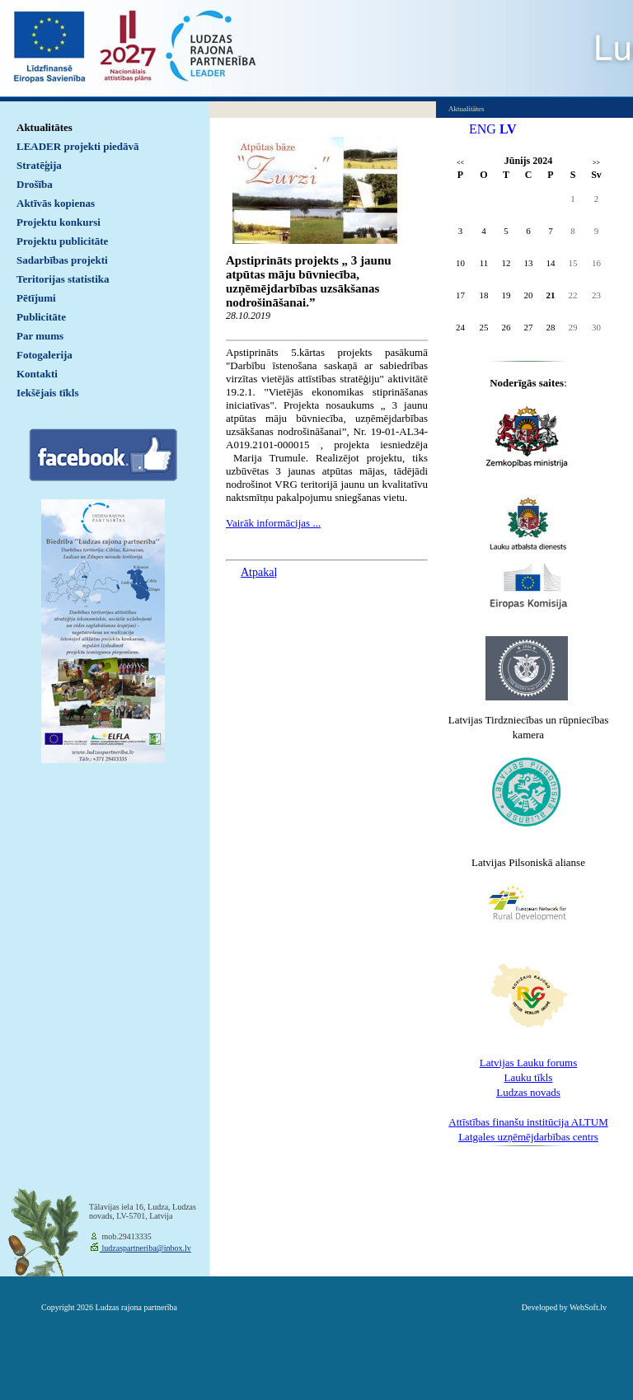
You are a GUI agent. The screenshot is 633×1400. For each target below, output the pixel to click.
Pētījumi (36, 298)
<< (460, 162)
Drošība (34, 184)
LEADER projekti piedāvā (77, 146)
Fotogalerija (44, 355)
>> (596, 162)
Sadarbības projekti (62, 260)
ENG (482, 129)
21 (551, 295)
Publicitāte (41, 317)
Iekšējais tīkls (47, 392)
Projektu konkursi (58, 222)
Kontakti (37, 374)
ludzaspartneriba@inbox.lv (145, 1248)
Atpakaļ (259, 572)
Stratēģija (39, 165)
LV (508, 129)
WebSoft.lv (588, 1307)
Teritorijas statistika (63, 279)
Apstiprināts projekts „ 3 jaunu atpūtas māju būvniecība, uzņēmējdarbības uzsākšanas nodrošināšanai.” (309, 281)
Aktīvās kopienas (55, 203)
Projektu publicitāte (62, 241)
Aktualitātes (44, 127)
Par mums (39, 336)
